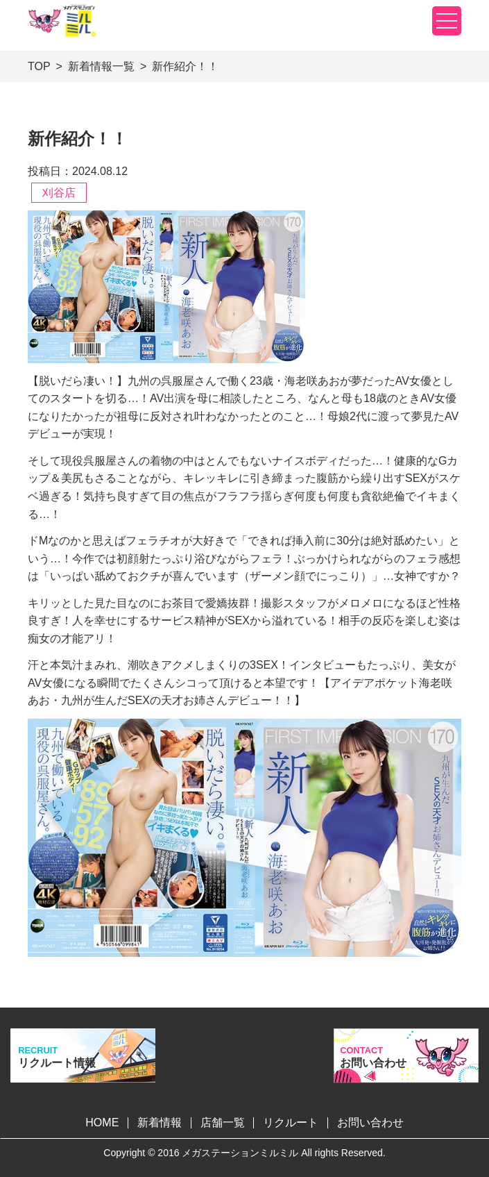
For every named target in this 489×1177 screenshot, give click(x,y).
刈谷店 (59, 193)
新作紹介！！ (185, 66)
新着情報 (159, 1122)
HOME (102, 1122)
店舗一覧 (222, 1122)
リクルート (290, 1122)
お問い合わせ (370, 1122)
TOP (39, 66)
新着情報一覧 (101, 66)
